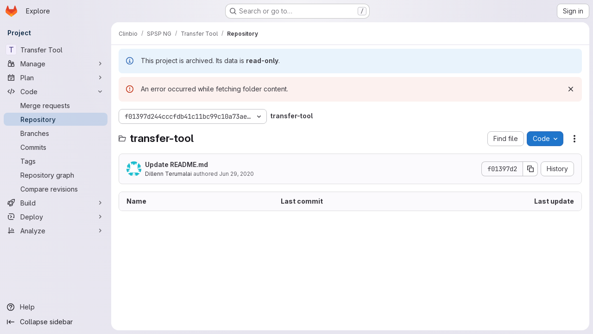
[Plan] (55, 77)
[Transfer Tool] (55, 49)
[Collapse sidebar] (55, 321)
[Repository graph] (55, 174)
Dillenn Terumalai (168, 173)
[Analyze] (55, 230)
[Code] (55, 91)
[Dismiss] (570, 89)
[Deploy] (55, 216)
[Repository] (55, 119)
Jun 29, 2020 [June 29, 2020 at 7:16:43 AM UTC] (236, 173)
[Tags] (55, 160)
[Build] (55, 202)
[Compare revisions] (55, 188)
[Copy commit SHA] (530, 168)
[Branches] (55, 133)
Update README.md (176, 164)
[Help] (55, 307)
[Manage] (55, 63)
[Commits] (55, 147)
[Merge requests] (55, 105)
